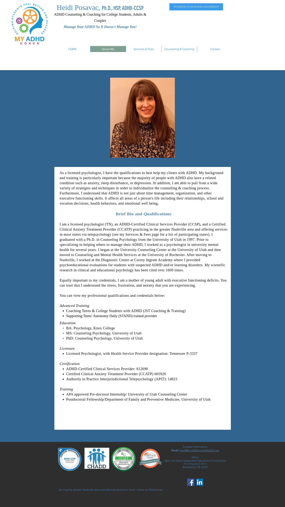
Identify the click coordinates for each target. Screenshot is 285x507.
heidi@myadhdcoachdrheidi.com (199, 450)
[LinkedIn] (199, 482)
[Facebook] (190, 482)
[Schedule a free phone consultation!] (196, 6)
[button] (143, 49)
